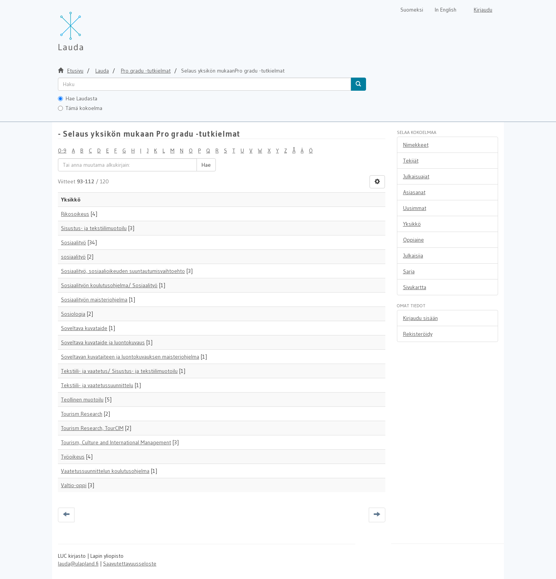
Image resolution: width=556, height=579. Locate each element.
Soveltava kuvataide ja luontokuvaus (103, 342)
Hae (206, 164)
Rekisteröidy (417, 333)
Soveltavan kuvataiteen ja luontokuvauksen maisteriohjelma (130, 356)
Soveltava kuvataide (84, 328)
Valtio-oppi (73, 485)
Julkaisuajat (416, 176)
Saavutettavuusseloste (129, 563)
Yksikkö (412, 223)
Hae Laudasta (77, 98)
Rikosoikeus (75, 213)
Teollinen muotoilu (82, 399)
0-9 (62, 150)
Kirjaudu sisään (420, 318)
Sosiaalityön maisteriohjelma (94, 299)
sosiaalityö (73, 256)
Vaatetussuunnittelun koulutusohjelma (105, 470)
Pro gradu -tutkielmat (146, 70)
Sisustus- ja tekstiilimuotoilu (94, 228)
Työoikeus (73, 456)
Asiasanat (414, 192)
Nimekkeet (416, 144)
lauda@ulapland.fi (78, 563)
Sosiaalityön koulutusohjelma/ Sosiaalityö (109, 285)
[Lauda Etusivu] (87, 27)
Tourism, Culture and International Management (116, 442)
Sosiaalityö (73, 242)
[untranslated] (204, 84)
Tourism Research (81, 413)
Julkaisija (413, 255)
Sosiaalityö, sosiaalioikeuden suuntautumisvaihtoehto (123, 270)
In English (445, 9)
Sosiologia (73, 313)
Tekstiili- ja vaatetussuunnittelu (97, 385)
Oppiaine (413, 239)
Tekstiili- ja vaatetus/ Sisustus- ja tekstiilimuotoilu (119, 370)
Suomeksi (411, 9)
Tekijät (411, 160)
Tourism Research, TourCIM (92, 428)
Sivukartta (414, 287)
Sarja (409, 271)
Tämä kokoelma (80, 108)
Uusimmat (414, 208)
